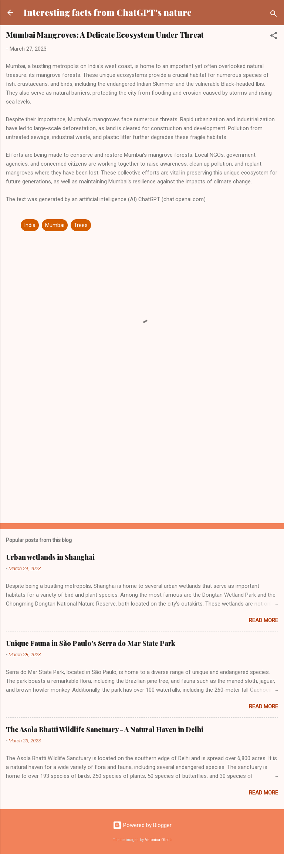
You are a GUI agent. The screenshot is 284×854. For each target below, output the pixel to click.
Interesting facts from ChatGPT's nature (108, 12)
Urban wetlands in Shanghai (50, 557)
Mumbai (54, 225)
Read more (263, 620)
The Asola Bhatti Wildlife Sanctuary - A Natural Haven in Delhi (104, 729)
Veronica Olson (158, 839)
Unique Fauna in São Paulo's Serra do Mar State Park (90, 643)
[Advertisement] (142, 459)
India (30, 225)
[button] (273, 37)
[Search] (273, 15)
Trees (81, 225)
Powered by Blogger (142, 825)
